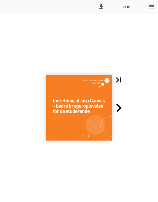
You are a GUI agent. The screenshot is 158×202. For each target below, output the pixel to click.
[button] (101, 6)
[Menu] (151, 6)
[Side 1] (126, 6)
